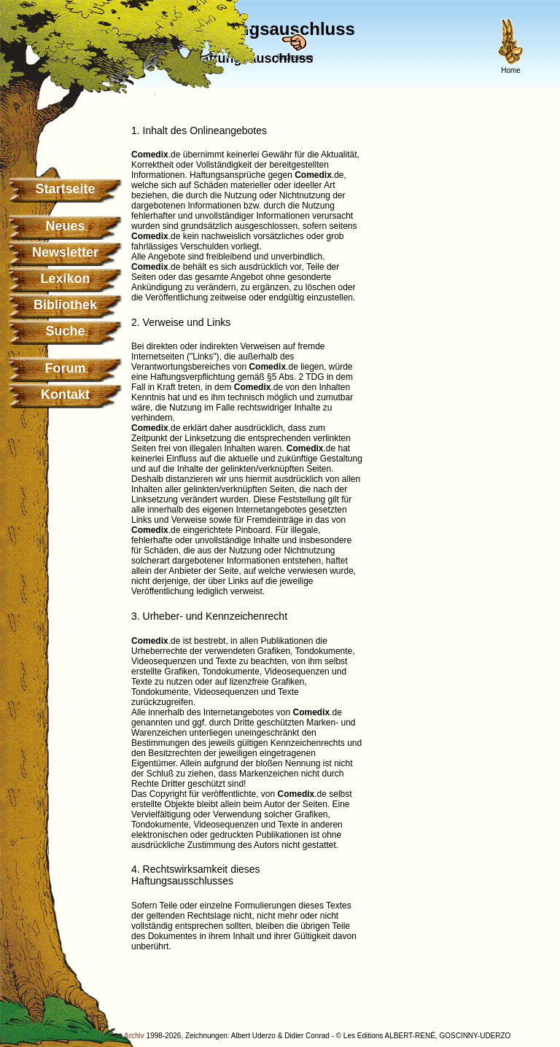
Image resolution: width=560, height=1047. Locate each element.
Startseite (65, 189)
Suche (65, 331)
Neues (65, 226)
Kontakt (65, 394)
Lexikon (65, 278)
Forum (65, 368)
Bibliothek (65, 304)
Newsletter (65, 252)
